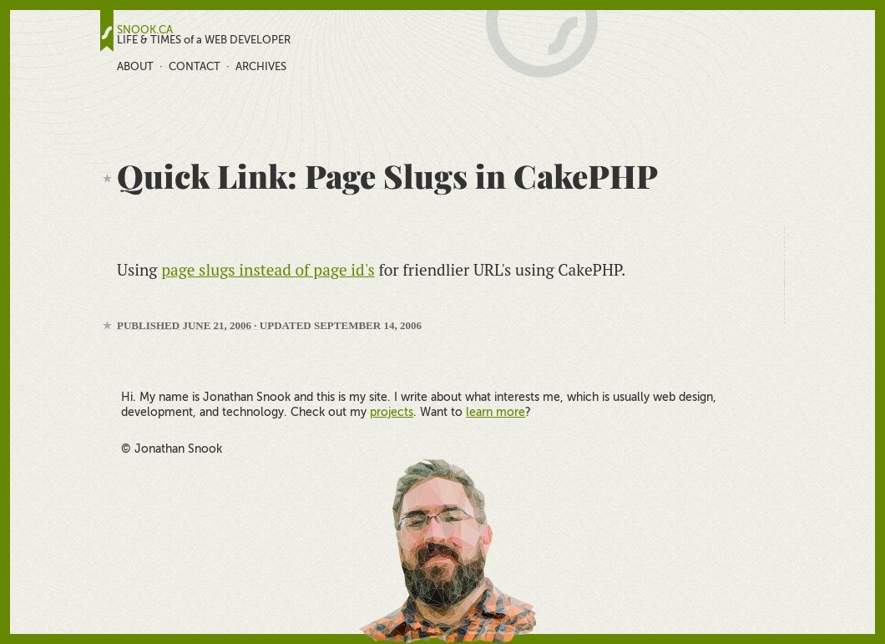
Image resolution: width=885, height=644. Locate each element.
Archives (260, 66)
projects (391, 411)
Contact (194, 66)
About (135, 66)
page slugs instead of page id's (268, 269)
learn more (495, 411)
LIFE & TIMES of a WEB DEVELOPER (204, 40)
